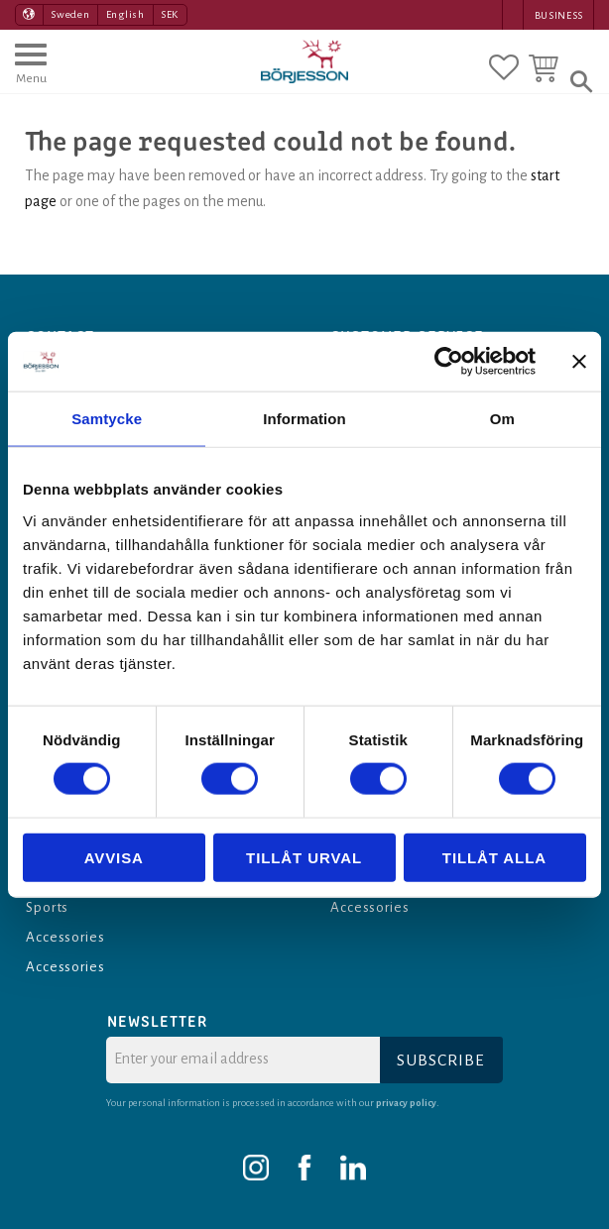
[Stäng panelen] (579, 362)
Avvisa (114, 856)
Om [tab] (502, 418)
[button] (31, 72)
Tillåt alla (494, 856)
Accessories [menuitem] (67, 937)
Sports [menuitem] (48, 907)
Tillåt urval (304, 856)
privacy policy (407, 1102)
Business (559, 15)
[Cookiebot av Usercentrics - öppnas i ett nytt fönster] (449, 362)
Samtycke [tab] (106, 418)
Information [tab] (304, 418)
